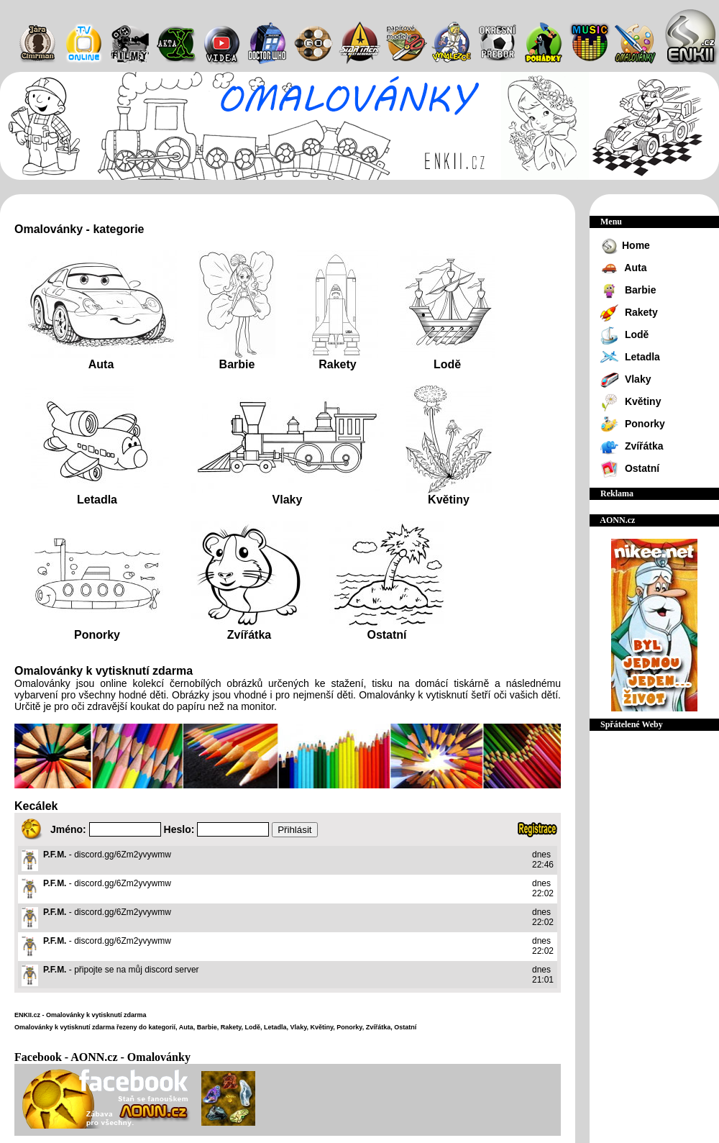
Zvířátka (249, 635)
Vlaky (288, 499)
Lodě (447, 364)
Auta (101, 364)
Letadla (97, 499)
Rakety (337, 364)
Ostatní (386, 635)
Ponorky (97, 635)
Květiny (449, 499)
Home (625, 246)
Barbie (237, 364)
